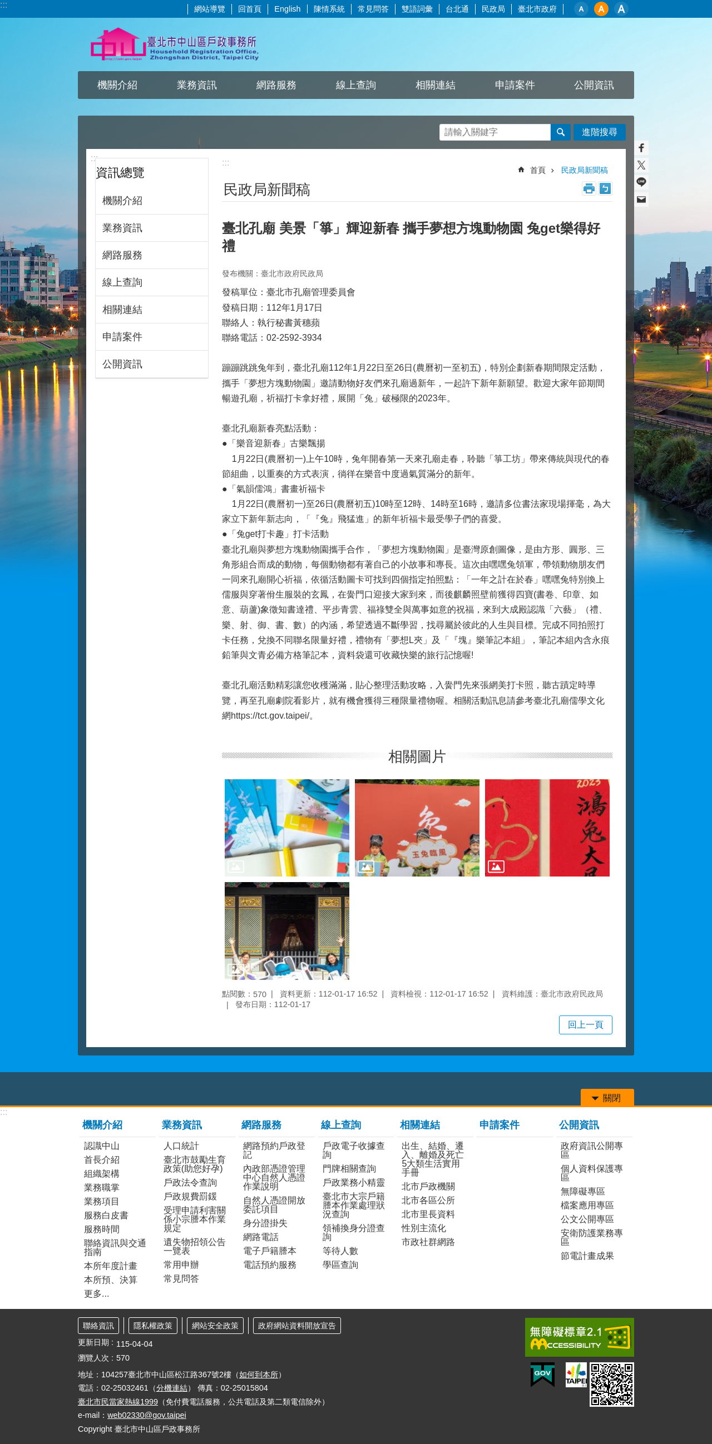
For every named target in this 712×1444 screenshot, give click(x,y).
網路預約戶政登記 (274, 1150)
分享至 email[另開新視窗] (641, 199)
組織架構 (102, 1173)
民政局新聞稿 (584, 170)
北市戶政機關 (428, 1186)
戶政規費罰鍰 (190, 1196)
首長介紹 (102, 1159)
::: (3, 4)
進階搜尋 (599, 132)
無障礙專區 (583, 1191)
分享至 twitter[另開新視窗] (641, 165)
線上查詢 (356, 85)
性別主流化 (424, 1228)
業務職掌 (102, 1187)
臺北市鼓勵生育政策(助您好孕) (195, 1164)
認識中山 (102, 1146)
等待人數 (340, 1251)
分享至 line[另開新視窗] (641, 182)
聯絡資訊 (98, 1325)
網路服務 (276, 85)
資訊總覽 (120, 173)
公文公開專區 (587, 1219)
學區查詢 (340, 1264)
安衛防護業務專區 (592, 1237)
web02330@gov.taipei (146, 1415)
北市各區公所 (428, 1200)
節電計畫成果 (587, 1256)
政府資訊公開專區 (592, 1150)
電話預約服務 (269, 1264)
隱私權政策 (153, 1325)
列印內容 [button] (589, 188)
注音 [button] (605, 188)
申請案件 (515, 85)
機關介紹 (117, 85)
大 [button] (621, 9)
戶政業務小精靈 (354, 1182)
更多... (96, 1293)
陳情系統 (329, 8)
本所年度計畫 (110, 1266)
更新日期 (93, 1342)
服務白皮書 (106, 1215)
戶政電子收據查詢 (354, 1150)
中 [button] (601, 9)
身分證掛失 (265, 1223)
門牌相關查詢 (349, 1168)
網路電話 (261, 1237)
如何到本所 (258, 1374)
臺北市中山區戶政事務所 (175, 44)
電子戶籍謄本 (269, 1251)
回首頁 (249, 8)
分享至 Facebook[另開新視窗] (641, 148)
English (287, 8)
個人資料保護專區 (592, 1173)
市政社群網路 (428, 1242)
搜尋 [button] (561, 132)
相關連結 (436, 85)
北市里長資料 (428, 1214)
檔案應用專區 (587, 1205)
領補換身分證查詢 (354, 1232)
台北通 (457, 8)
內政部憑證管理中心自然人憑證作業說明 (274, 1177)
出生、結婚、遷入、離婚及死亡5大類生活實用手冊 (433, 1159)
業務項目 (102, 1201)
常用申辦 (181, 1264)
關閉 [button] (612, 1098)
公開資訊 (594, 85)
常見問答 (373, 8)
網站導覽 (209, 8)
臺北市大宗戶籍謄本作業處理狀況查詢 (354, 1205)
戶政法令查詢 (190, 1182)
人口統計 (181, 1146)
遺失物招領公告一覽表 (195, 1246)
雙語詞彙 (417, 8)
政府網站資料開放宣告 (297, 1325)
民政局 (493, 8)
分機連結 (171, 1387)
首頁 (538, 170)
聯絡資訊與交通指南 (115, 1247)
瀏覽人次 (93, 1357)
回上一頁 (586, 1024)
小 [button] (581, 9)
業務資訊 (197, 85)
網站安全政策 (215, 1325)
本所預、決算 (110, 1279)
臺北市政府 (537, 8)
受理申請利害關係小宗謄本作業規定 (195, 1219)
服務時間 (102, 1229)
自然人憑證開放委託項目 (274, 1205)
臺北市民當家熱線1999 (118, 1401)
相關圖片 (417, 756)
